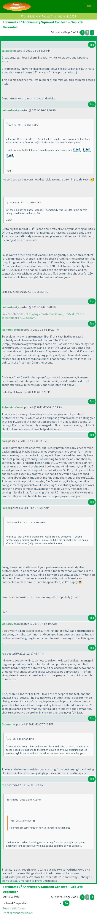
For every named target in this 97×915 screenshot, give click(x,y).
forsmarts (8, 724)
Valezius (7, 50)
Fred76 (5, 508)
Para (4, 441)
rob (3, 653)
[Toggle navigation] (89, 6)
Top (92, 44)
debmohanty (10, 110)
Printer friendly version (17, 913)
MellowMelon (10, 329)
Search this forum (14, 908)
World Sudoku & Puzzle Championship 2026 (48, 16)
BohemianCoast (12, 407)
